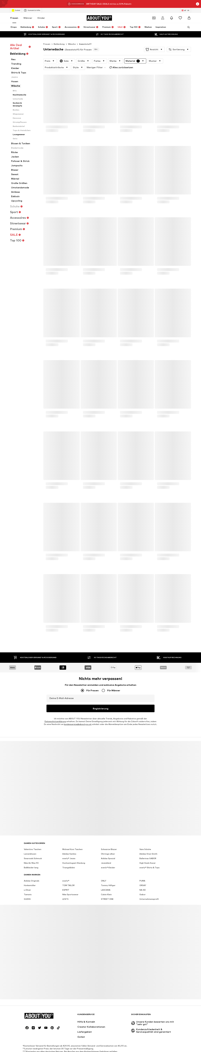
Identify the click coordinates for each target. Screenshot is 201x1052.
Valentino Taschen (32, 842)
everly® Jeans (68, 851)
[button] (154, 43)
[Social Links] (27, 1020)
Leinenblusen (30, 846)
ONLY (103, 873)
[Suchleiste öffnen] (187, 27)
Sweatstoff (85, 38)
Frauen (14, 18)
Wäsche (72, 38)
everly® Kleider (108, 860)
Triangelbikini (68, 860)
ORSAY (142, 878)
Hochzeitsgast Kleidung (73, 856)
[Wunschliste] (180, 18)
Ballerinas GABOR (147, 851)
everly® (65, 873)
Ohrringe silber (108, 846)
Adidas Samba (69, 846)
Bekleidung (59, 38)
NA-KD (142, 882)
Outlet (16, 10)
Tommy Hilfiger (108, 878)
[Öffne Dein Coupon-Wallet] (154, 18)
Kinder (41, 18)
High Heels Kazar (147, 856)
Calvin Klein (106, 887)
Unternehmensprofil (149, 892)
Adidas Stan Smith (148, 846)
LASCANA (105, 882)
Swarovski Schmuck (33, 851)
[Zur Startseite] (99, 18)
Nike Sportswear (70, 887)
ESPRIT (65, 882)
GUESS (27, 892)
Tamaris (28, 887)
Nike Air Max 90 (31, 856)
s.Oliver (27, 882)
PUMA (142, 873)
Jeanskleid (106, 856)
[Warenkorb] (189, 18)
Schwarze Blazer (109, 842)
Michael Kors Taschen (72, 842)
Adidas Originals (31, 873)
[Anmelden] (163, 18)
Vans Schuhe (145, 842)
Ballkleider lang (31, 860)
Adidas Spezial (108, 851)
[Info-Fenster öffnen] (197, 4)
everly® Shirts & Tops (149, 860)
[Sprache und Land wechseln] (185, 10)
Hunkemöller (30, 878)
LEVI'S (65, 892)
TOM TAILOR (68, 878)
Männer (28, 18)
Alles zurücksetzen (99, 60)
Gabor (142, 887)
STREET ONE (107, 892)
